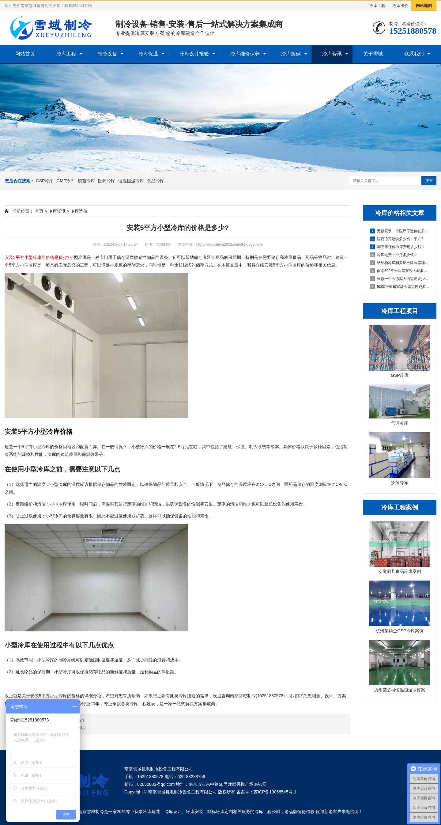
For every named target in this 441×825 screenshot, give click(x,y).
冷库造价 (400, 5)
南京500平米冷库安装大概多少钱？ (400, 270)
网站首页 (25, 53)
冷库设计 (173, 811)
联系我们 (414, 53)
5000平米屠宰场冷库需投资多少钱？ (400, 286)
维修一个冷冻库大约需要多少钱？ (400, 278)
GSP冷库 (45, 180)
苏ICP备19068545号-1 (275, 791)
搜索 (429, 180)
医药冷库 (106, 180)
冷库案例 (291, 53)
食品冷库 (155, 180)
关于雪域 (373, 53)
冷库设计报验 (194, 53)
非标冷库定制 (220, 811)
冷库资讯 (332, 53)
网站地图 (424, 5)
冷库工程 (377, 5)
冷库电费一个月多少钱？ (393, 254)
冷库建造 (151, 811)
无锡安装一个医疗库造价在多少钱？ (400, 231)
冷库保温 (148, 53)
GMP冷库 (65, 180)
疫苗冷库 (86, 180)
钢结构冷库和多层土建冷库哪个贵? (400, 262)
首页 (39, 211)
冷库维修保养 (245, 53)
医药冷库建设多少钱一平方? (396, 239)
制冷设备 (107, 53)
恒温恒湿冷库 (131, 180)
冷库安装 (194, 811)
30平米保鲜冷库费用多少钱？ (397, 246)
